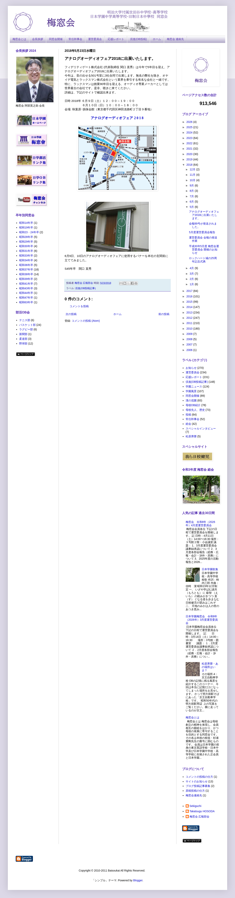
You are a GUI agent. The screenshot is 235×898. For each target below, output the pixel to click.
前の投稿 (163, 314)
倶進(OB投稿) (138, 39)
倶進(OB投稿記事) (85, 288)
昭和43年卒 (26, 288)
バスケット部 (27, 324)
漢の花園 (191, 400)
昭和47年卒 (26, 297)
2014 (189, 307)
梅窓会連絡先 (194, 795)
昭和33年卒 (26, 255)
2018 (189, 164)
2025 (189, 127)
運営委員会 (95, 39)
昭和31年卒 (26, 250)
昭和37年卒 (26, 269)
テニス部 (24, 320)
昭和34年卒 (26, 260)
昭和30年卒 (26, 246)
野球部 (23, 343)
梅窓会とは (19, 39)
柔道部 (23, 338)
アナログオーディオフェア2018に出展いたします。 (204, 215)
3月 (192, 273)
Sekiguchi (196, 806)
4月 (192, 268)
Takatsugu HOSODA (202, 811)
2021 (189, 148)
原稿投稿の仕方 (195, 790)
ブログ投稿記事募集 (198, 785)
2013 (189, 312)
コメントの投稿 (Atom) (86, 320)
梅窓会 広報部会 (200, 816)
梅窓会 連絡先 (175, 39)
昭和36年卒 (26, 265)
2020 (189, 154)
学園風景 (191, 391)
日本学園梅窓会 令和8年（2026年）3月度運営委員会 (202, 620)
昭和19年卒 (26, 227)
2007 (189, 344)
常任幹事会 (75, 39)
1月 (192, 284)
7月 (192, 196)
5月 (192, 206)
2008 (189, 339)
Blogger (137, 880)
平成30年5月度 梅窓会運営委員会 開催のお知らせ (204, 249)
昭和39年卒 (26, 278)
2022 (189, 143)
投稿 (188, 414)
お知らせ (191, 367)
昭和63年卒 (26, 302)
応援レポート (116, 39)
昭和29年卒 (26, 241)
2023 (189, 138)
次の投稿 (71, 314)
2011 (189, 323)
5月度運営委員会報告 (202, 232)
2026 (189, 121)
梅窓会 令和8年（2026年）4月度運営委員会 (200, 523)
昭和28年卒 (26, 236)
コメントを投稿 (79, 306)
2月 (192, 278)
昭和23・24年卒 (29, 232)
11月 (193, 174)
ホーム (157, 39)
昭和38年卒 (26, 274)
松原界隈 (191, 436)
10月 (193, 180)
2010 (189, 328)
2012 (189, 317)
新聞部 (23, 334)
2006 (189, 350)
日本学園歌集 (210, 569)
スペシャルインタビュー (201, 428)
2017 (189, 290)
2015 (189, 301)
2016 (189, 296)
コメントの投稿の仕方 (199, 776)
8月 (192, 190)
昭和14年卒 (26, 222)
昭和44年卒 (26, 292)
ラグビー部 (26, 329)
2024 (189, 132)
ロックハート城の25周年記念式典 (203, 260)
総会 (188, 423)
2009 (189, 333)
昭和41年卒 (26, 283)
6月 (192, 201)
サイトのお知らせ (197, 781)
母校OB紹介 (193, 405)
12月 (193, 169)
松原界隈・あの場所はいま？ (210, 667)
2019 (189, 159)
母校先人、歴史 (195, 409)
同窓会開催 (56, 39)
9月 (192, 185)
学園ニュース (194, 386)
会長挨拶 (37, 39)
